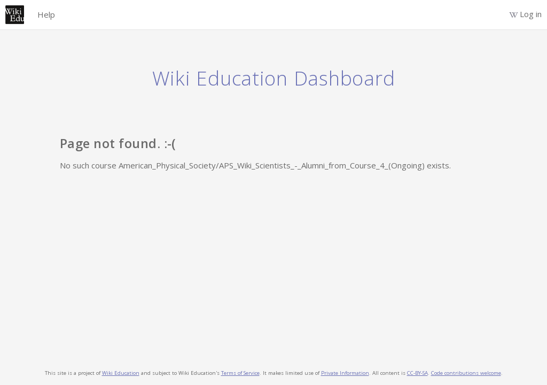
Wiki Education (120, 372)
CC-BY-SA (417, 372)
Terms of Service (240, 372)
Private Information (345, 372)
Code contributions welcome (466, 372)
